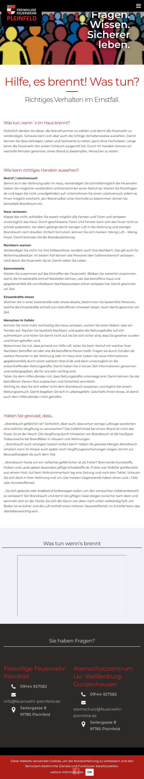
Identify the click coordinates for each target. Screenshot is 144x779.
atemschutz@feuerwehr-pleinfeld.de (98, 712)
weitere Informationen (67, 772)
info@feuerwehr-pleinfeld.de (32, 701)
